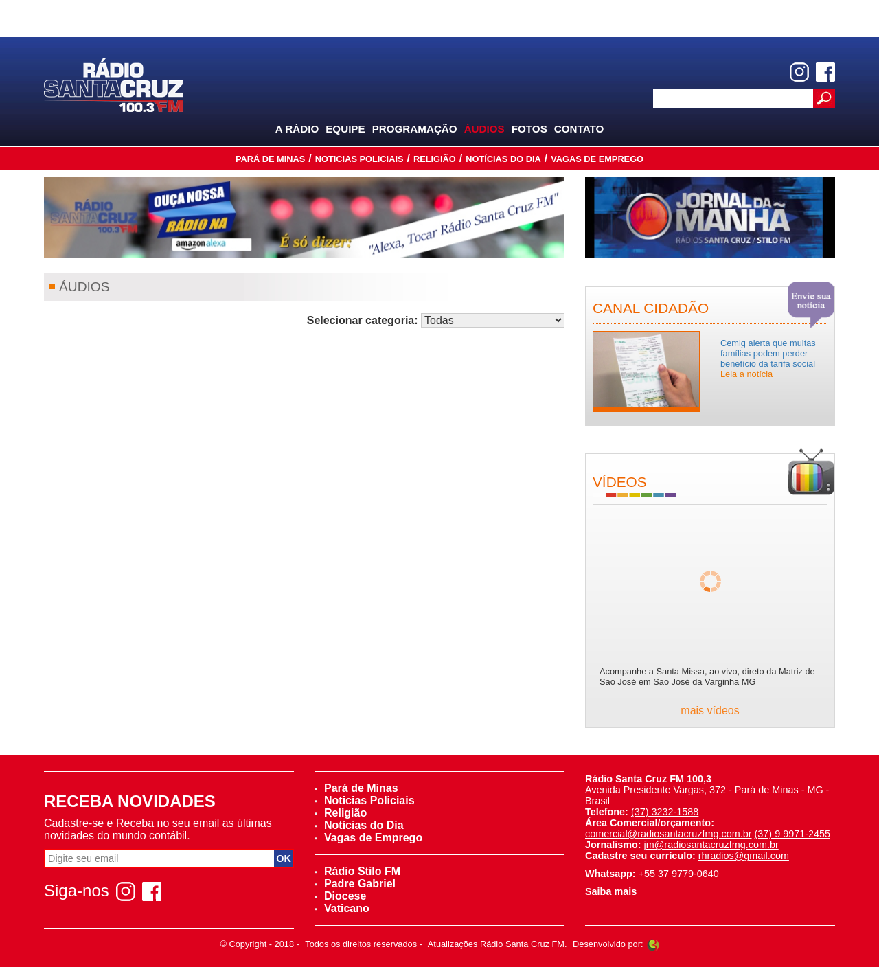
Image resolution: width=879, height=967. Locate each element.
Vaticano (342, 908)
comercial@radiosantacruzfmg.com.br (668, 833)
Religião (434, 159)
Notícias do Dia (503, 159)
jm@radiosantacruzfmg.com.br (711, 844)
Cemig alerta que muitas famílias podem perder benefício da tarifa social (768, 358)
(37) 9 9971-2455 (792, 833)
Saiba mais (611, 891)
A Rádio (297, 129)
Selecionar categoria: (362, 320)
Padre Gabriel (355, 883)
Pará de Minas (270, 159)
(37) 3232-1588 (664, 811)
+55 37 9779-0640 (679, 873)
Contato (579, 129)
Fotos (529, 129)
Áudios (484, 129)
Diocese (340, 896)
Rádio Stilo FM (357, 871)
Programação (414, 129)
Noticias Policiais (359, 159)
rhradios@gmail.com (743, 855)
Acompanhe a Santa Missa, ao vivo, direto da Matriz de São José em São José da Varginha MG (707, 676)
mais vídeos (710, 710)
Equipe (345, 129)
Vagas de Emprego (597, 159)
